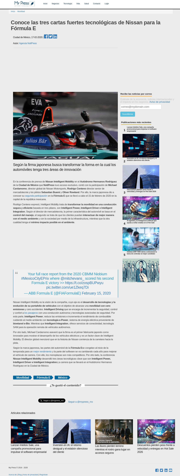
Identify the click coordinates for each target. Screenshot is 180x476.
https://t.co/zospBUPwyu (84, 283)
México (62, 377)
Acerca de (13, 475)
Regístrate (44, 475)
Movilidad (21, 11)
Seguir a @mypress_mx (80, 401)
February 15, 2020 (96, 293)
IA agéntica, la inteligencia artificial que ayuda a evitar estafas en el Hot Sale (142, 222)
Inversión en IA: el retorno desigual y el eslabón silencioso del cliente (142, 159)
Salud (86, 4)
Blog (20, 475)
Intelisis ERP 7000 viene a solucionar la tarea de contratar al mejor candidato (142, 253)
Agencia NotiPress (28, 43)
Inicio (45, 4)
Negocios (55, 4)
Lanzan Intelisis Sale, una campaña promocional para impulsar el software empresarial (142, 129)
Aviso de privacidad (160, 102)
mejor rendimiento (42, 351)
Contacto (96, 4)
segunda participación (36, 195)
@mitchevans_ (72, 278)
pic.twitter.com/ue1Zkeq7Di (67, 287)
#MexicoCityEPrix (35, 278)
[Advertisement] (93, 69)
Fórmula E (43, 377)
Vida (78, 4)
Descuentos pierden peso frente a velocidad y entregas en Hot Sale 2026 (141, 191)
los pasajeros (31, 312)
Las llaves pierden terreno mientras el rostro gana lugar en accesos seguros (114, 436)
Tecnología (67, 4)
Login (107, 4)
